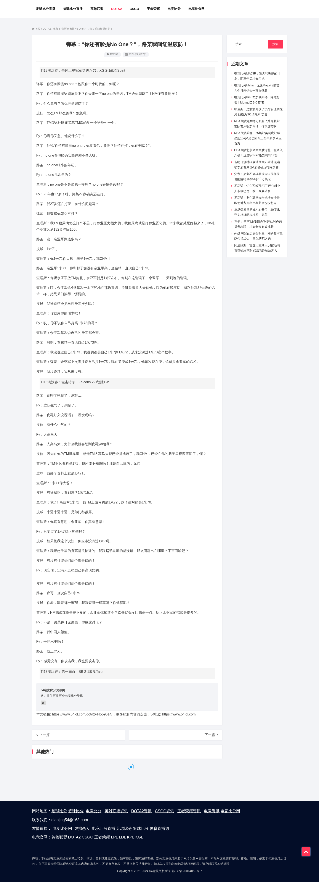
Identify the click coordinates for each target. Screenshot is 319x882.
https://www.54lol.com (179, 714)
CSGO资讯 (164, 811)
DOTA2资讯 (141, 811)
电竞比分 (93, 811)
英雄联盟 (59, 837)
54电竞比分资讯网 (53, 690)
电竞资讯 (212, 811)
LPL (114, 837)
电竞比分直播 (103, 828)
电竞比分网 (230, 811)
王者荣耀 (102, 837)
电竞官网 (40, 837)
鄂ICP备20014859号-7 (187, 871)
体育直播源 (159, 828)
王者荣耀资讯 (189, 811)
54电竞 (156, 714)
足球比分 (59, 811)
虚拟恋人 (82, 828)
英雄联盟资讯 (116, 811)
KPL (130, 837)
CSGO (87, 837)
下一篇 (211, 735)
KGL (139, 837)
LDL (122, 837)
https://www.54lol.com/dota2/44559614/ (82, 714)
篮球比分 (76, 811)
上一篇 (43, 735)
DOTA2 (114, 54)
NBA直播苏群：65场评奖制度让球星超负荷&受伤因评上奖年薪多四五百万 (258, 138)
